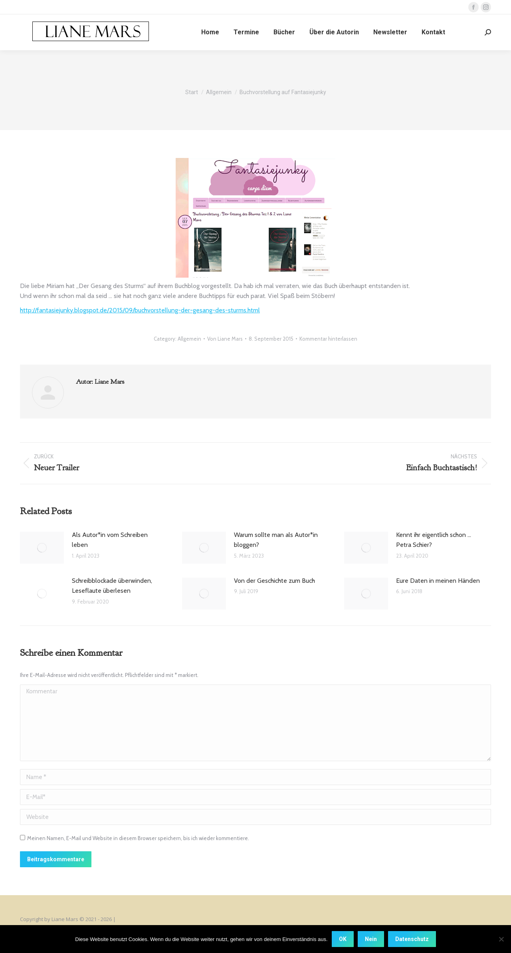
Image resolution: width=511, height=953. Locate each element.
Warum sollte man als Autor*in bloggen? (276, 540)
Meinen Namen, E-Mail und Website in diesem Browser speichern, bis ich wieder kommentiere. (138, 838)
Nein (371, 939)
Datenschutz (412, 939)
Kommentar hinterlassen (328, 338)
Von (225, 338)
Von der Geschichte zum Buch (274, 580)
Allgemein (189, 338)
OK (343, 939)
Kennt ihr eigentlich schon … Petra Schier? (433, 540)
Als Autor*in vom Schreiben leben (110, 540)
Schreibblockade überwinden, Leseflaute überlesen (112, 586)
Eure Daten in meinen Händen (438, 580)
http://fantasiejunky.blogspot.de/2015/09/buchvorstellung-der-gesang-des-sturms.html (140, 310)
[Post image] (42, 548)
